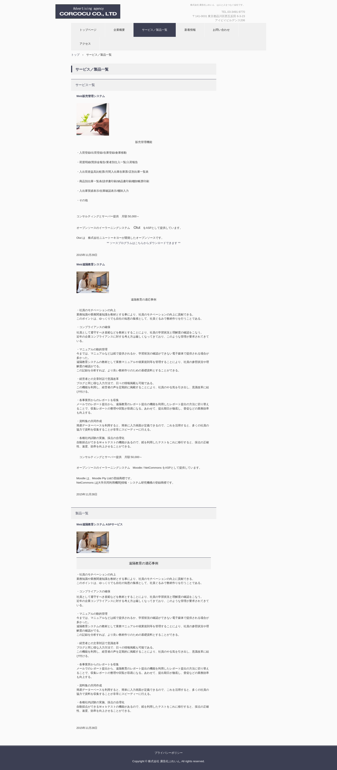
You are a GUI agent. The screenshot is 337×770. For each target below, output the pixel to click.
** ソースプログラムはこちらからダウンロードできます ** (143, 243)
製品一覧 (81, 513)
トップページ (88, 29)
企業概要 (119, 29)
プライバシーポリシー (169, 752)
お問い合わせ (221, 29)
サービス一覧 (85, 85)
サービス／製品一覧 (154, 29)
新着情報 (190, 29)
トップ (75, 54)
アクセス (85, 43)
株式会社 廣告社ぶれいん (87, 11)
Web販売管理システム (91, 96)
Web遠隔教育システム (91, 264)
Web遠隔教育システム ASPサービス (100, 524)
